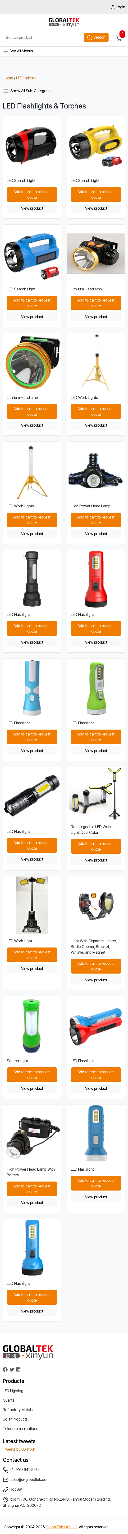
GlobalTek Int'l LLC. (62, 1527)
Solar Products (15, 1419)
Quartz (8, 1400)
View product (32, 208)
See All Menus (18, 51)
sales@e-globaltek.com (26, 1480)
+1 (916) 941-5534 (21, 1470)
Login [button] (117, 7)
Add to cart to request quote (32, 194)
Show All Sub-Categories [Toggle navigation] (27, 91)
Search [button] (96, 38)
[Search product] (43, 37)
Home (8, 78)
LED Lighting (26, 78)
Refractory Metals (18, 1409)
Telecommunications (20, 1428)
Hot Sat (12, 1490)
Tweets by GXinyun (19, 1449)
